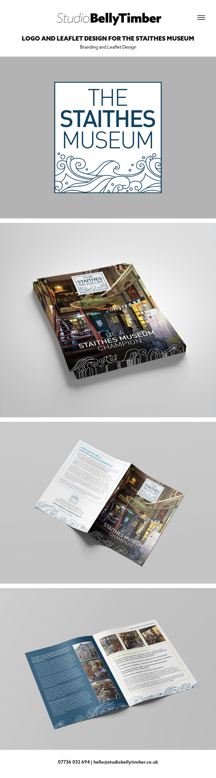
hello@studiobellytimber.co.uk (125, 762)
